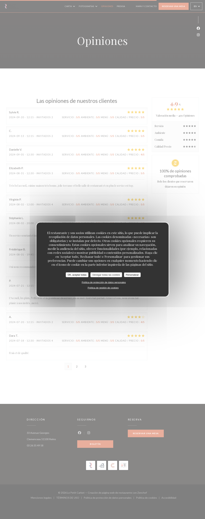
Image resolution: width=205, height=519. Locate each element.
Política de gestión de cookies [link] (103, 287)
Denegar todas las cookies (106, 274)
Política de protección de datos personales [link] (104, 282)
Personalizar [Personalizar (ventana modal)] (132, 274)
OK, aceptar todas (77, 274)
